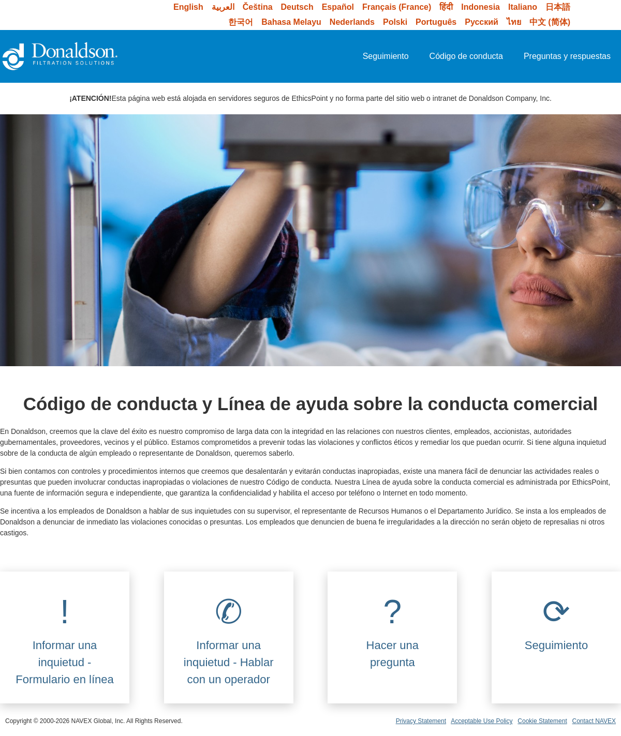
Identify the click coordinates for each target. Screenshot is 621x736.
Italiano (522, 7)
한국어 (240, 22)
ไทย (514, 22)
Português (436, 22)
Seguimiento (386, 56)
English (188, 7)
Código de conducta (466, 56)
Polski (395, 22)
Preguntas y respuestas (567, 56)
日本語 (557, 7)
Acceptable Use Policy (481, 721)
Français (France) (396, 7)
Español (338, 7)
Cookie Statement (542, 721)
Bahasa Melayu (291, 22)
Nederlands (352, 22)
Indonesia (480, 7)
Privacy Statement (421, 721)
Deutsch (297, 7)
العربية (223, 7)
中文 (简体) (549, 22)
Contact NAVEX (594, 721)
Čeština (258, 7)
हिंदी (446, 7)
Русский (481, 22)
